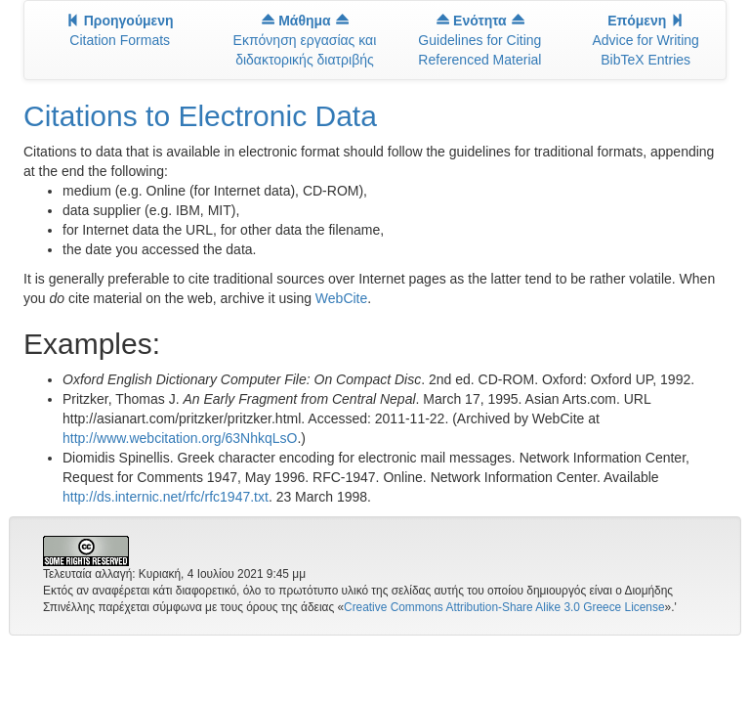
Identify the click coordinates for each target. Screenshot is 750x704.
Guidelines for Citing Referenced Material (479, 40)
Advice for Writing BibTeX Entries (645, 40)
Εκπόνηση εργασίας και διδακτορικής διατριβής (305, 40)
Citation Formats (120, 30)
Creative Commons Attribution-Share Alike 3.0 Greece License (504, 607)
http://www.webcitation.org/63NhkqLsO (179, 438)
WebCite (341, 298)
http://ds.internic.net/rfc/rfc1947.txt (165, 497)
